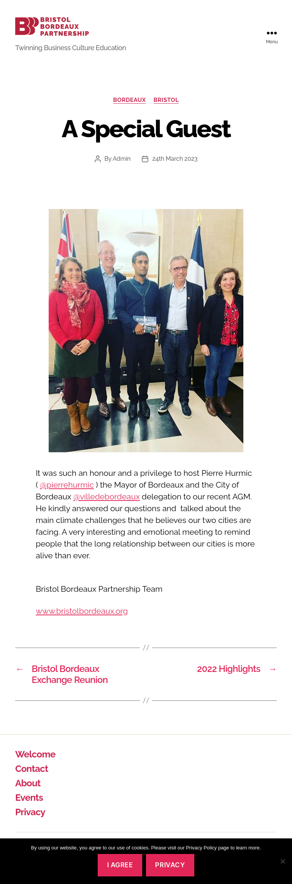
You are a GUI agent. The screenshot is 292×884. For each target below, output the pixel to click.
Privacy (30, 820)
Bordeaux (129, 108)
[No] (282, 861)
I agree (120, 865)
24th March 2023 (174, 167)
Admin (121, 167)
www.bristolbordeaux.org (82, 619)
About (28, 791)
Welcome (35, 762)
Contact (31, 777)
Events (29, 806)
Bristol (166, 108)
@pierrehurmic (67, 494)
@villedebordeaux (106, 505)
